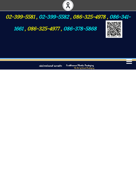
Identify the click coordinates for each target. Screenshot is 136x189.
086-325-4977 (43, 28)
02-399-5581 (21, 16)
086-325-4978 (89, 16)
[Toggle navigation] (129, 62)
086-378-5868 (79, 28)
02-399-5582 (53, 16)
